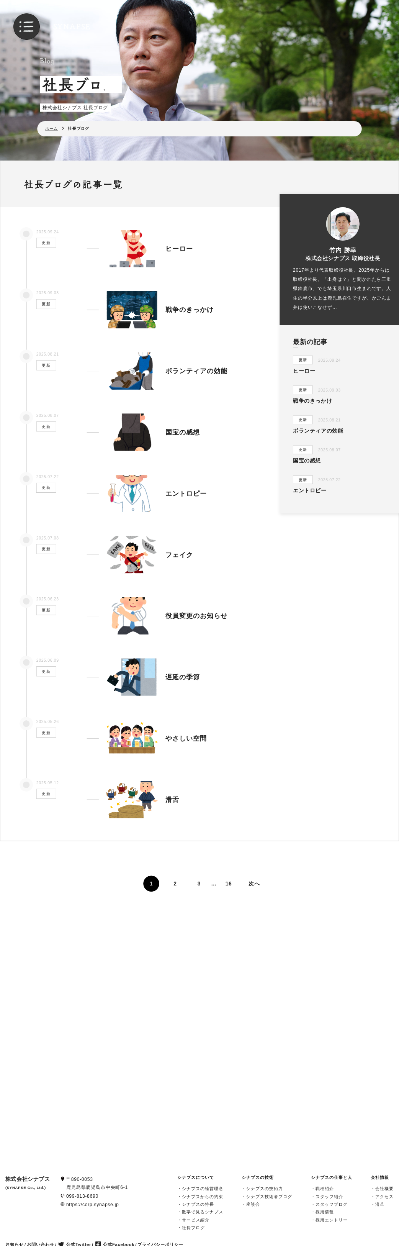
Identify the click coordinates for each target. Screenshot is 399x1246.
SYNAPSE (72, 26)
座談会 (253, 1204)
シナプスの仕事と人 (331, 1177)
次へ (254, 884)
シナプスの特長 (198, 1204)
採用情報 (325, 1212)
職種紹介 (325, 1188)
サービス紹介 (195, 1219)
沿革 (379, 1204)
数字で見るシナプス (202, 1212)
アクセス (384, 1196)
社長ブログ (193, 1227)
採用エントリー (332, 1219)
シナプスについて (195, 1177)
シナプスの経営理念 (202, 1188)
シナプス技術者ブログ (269, 1196)
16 (229, 884)
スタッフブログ (332, 1204)
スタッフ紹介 (329, 1196)
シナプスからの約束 (202, 1196)
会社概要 (384, 1188)
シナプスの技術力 (264, 1188)
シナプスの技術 (258, 1177)
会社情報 (380, 1177)
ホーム (51, 128)
